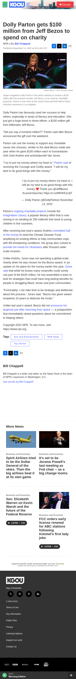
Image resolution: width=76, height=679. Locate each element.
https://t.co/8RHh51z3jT (58, 193)
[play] (5, 675)
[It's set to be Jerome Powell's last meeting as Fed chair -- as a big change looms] (54, 439)
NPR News (53, 337)
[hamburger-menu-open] (5, 5)
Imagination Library (14, 215)
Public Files (11, 620)
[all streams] (72, 675)
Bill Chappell (22, 43)
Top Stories (20, 343)
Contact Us (11, 647)
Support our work (14, 640)
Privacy (9, 627)
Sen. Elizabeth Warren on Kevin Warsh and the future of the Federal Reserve (19, 506)
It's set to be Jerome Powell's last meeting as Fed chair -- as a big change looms (53, 465)
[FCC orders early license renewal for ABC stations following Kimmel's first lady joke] (54, 500)
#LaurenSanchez (32, 193)
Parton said (61, 162)
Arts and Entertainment (26, 337)
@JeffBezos (60, 189)
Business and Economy (18, 454)
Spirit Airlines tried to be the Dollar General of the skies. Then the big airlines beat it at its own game (21, 467)
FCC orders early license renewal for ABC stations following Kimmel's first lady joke (54, 528)
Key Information (13, 614)
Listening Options (14, 633)
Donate (66, 4)
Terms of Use (12, 607)
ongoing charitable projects (30, 211)
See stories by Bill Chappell (18, 381)
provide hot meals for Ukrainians (22, 247)
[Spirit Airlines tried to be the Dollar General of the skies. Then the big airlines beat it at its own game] (21, 439)
